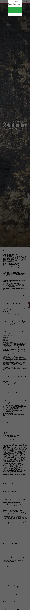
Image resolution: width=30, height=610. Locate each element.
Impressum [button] (19, 14)
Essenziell (10, 5)
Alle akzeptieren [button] (15, 7)
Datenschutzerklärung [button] (15, 14)
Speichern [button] (15, 9)
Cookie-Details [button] (11, 14)
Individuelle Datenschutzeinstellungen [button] (15, 13)
